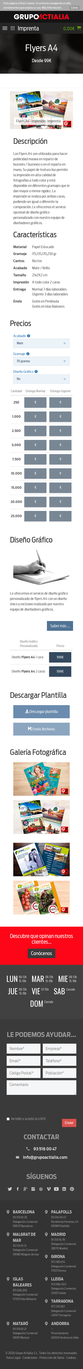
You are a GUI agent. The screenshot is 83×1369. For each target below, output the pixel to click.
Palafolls (61, 1212)
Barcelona (24, 1212)
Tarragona (62, 1301)
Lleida (57, 1279)
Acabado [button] (21, 336)
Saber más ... (60, 626)
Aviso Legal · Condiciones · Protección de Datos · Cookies (41, 1357)
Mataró (20, 1323)
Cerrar (74, 7)
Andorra (60, 1323)
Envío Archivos (41, 729)
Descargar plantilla (41, 711)
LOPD (42, 1119)
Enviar (69, 1123)
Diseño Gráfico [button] (25, 372)
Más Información (51, 7)
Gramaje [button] (21, 354)
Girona (58, 1256)
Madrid (58, 1234)
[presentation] (40, 1105)
